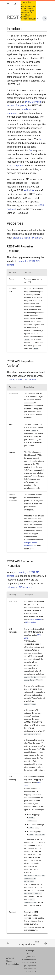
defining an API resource (19, 587)
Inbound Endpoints (16, 105)
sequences (12, 113)
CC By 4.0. (31, 963)
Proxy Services (33, 102)
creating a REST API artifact (27, 237)
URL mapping (36, 619)
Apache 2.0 (31, 972)
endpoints (29, 190)
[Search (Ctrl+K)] (44, 18)
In (40, 139)
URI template (30, 622)
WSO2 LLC (31, 954)
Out (30, 150)
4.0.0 (33, 19)
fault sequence (16, 165)
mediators (27, 109)
